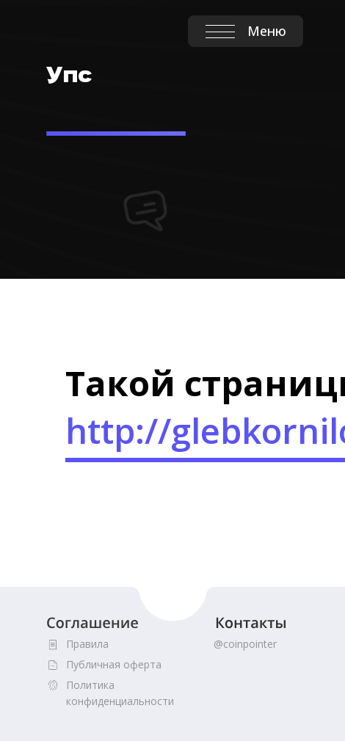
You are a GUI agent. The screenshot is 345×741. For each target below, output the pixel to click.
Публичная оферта (113, 664)
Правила (87, 644)
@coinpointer (245, 644)
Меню (266, 31)
